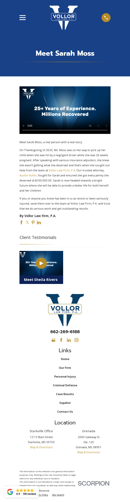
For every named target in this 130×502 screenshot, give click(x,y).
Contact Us (65, 411)
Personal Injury (65, 376)
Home (65, 359)
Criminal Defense (65, 385)
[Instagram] (76, 340)
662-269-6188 (65, 332)
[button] (21, 492)
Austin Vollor (28, 175)
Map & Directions (41, 447)
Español (65, 403)
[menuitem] (40, 495)
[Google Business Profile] (53, 340)
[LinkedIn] (69, 340)
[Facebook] (61, 340)
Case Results (65, 394)
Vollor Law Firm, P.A (62, 170)
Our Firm (65, 368)
